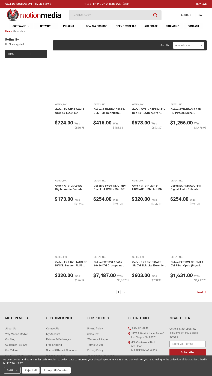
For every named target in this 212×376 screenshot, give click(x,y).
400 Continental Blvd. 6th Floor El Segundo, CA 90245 (142, 346)
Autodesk (151, 26)
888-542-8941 (138, 328)
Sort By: (164, 45)
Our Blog (10, 339)
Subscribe (187, 352)
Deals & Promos (96, 26)
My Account (53, 334)
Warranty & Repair (97, 339)
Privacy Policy (95, 350)
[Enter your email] (187, 344)
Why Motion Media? (16, 334)
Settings (12, 370)
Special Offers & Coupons (61, 350)
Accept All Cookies (56, 370)
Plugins (70, 26)
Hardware (46, 26)
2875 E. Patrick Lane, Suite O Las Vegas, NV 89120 (146, 335)
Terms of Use (95, 344)
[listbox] (188, 45)
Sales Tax (92, 334)
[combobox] (112, 15)
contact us (52, 328)
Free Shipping (54, 344)
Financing (172, 26)
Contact (193, 26)
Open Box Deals (126, 26)
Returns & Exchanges (58, 339)
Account (187, 15)
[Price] (26, 54)
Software (21, 26)
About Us (10, 328)
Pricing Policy (95, 328)
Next (202, 292)
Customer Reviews (16, 344)
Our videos (11, 350)
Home (8, 31)
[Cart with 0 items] (201, 15)
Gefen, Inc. (19, 31)
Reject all (31, 370)
